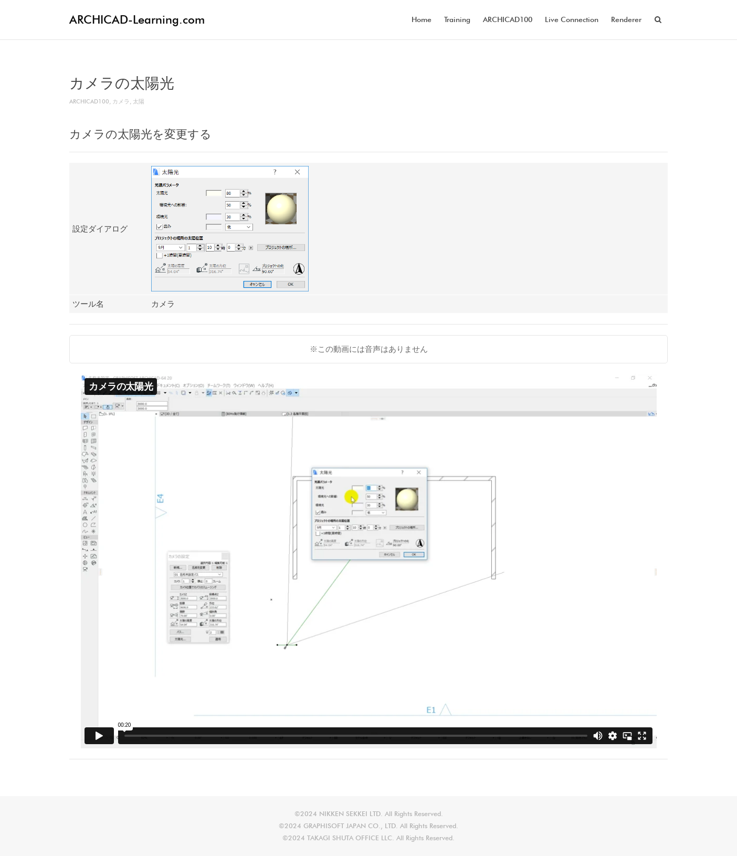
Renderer (626, 19)
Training (457, 19)
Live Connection (571, 19)
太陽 (138, 101)
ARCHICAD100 (507, 19)
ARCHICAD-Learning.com (137, 19)
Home (421, 19)
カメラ (121, 101)
